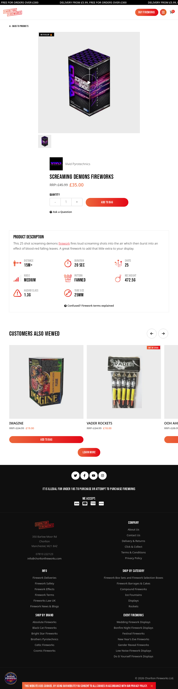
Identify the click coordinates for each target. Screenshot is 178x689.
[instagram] (102, 475)
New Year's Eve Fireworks (133, 639)
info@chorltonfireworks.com (44, 558)
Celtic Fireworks (44, 645)
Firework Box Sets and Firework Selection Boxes (133, 578)
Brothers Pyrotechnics (44, 639)
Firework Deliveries (44, 578)
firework (64, 243)
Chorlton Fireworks (157, 678)
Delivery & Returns (133, 541)
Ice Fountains (133, 595)
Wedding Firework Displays (134, 622)
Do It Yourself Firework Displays (133, 656)
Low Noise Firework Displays (133, 650)
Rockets (133, 606)
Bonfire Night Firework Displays (133, 628)
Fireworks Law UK (44, 600)
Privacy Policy (139, 686)
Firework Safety (44, 583)
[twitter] (75, 475)
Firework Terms (44, 595)
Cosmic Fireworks (44, 650)
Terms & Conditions (133, 552)
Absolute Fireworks (44, 622)
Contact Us (133, 535)
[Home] (12, 12)
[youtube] (93, 475)
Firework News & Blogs (44, 606)
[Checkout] (171, 12)
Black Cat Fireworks (44, 628)
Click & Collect (133, 546)
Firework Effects (45, 589)
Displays (133, 600)
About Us (133, 529)
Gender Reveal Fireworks (133, 645)
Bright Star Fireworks (44, 633)
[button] (152, 333)
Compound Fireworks (133, 589)
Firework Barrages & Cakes (133, 583)
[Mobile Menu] (163, 12)
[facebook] (84, 475)
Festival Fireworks (133, 633)
